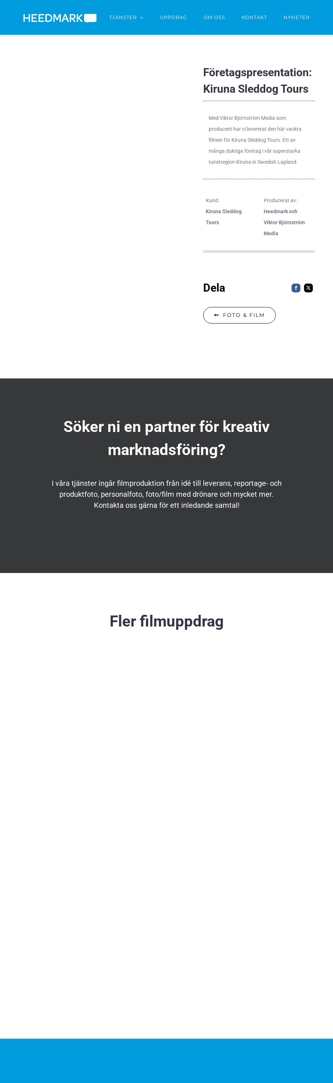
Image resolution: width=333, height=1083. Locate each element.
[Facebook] (296, 288)
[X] (308, 288)
